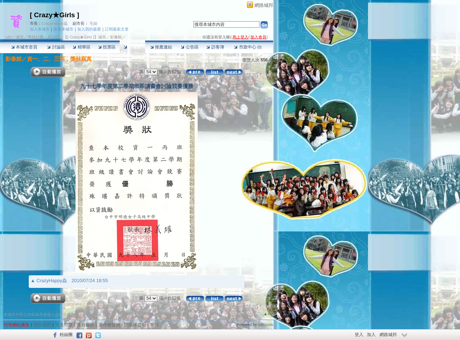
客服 (154, 324)
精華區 (81, 47)
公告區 (189, 47)
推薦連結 (161, 47)
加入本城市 (40, 29)
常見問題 (64, 324)
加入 (371, 334)
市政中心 (248, 47)
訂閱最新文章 (117, 29)
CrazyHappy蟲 (55, 23)
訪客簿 (215, 47)
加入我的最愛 (89, 29)
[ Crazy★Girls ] (54, 15)
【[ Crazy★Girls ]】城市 (84, 37)
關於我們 (42, 324)
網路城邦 (263, 5)
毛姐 (93, 23)
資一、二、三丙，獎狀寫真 (59, 59)
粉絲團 (66, 334)
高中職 (53, 37)
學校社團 (35, 37)
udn (8, 37)
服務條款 (85, 324)
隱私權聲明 (135, 324)
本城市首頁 (24, 47)
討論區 (56, 47)
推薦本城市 (63, 29)
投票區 (107, 47)
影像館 (132, 47)
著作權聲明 (109, 324)
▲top (268, 313)
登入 (359, 334)
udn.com (265, 324)
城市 (20, 37)
